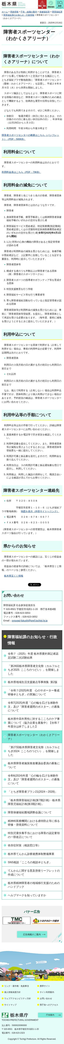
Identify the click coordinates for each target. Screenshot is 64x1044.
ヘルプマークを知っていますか (27, 895)
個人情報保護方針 (12, 992)
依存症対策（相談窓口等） (24, 845)
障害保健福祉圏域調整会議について (30, 812)
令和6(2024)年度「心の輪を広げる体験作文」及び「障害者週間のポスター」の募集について (34, 779)
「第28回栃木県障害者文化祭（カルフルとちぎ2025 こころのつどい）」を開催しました (34, 670)
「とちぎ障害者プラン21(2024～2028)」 (33, 791)
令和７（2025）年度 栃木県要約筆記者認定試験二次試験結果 (33, 655)
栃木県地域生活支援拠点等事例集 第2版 (32, 682)
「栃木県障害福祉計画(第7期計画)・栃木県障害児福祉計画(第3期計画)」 (34, 802)
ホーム (5, 12)
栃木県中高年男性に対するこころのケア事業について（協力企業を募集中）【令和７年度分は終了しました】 (34, 722)
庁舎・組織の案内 (29, 12)
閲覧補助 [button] (51, 7)
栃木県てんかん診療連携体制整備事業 (31, 853)
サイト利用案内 (47, 992)
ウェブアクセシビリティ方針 (17, 998)
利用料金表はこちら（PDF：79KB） (21, 172)
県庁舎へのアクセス (49, 1005)
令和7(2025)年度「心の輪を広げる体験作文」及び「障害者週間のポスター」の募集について (34, 706)
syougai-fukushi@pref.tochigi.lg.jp (30, 620)
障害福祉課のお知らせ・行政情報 (18, 15)
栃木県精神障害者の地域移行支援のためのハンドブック (34, 885)
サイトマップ (10, 1005)
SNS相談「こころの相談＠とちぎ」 (30, 862)
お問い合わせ (46, 998)
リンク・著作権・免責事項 (16, 986)
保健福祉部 (44, 12)
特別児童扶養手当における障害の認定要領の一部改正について (34, 835)
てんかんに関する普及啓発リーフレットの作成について (34, 872)
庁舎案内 (50, 1015)
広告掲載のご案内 (32, 934)
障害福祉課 (57, 12)
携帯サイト (45, 986)
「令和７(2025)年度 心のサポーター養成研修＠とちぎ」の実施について (33, 692)
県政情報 (14, 12)
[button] (42, 4)
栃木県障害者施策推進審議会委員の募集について (34, 765)
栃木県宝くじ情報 (13, 575)
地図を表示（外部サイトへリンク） (40, 511)
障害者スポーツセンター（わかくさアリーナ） (34, 736)
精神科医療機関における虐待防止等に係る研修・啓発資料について (34, 822)
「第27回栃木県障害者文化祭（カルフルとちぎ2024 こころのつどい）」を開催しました (34, 751)
